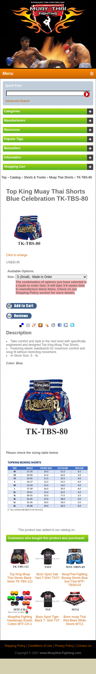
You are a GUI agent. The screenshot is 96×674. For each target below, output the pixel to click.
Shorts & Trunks (35, 177)
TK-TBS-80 (84, 177)
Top (4, 177)
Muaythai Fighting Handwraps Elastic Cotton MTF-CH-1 (20, 620)
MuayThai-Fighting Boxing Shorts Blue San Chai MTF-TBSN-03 (74, 579)
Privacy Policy (64, 646)
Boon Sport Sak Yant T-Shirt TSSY (47, 576)
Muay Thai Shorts (61, 177)
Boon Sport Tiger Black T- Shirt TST (47, 618)
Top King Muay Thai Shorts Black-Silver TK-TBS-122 (20, 577)
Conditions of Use (40, 646)
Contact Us (83, 646)
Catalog (15, 177)
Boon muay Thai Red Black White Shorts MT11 (74, 620)
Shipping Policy (14, 646)
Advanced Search (17, 101)
